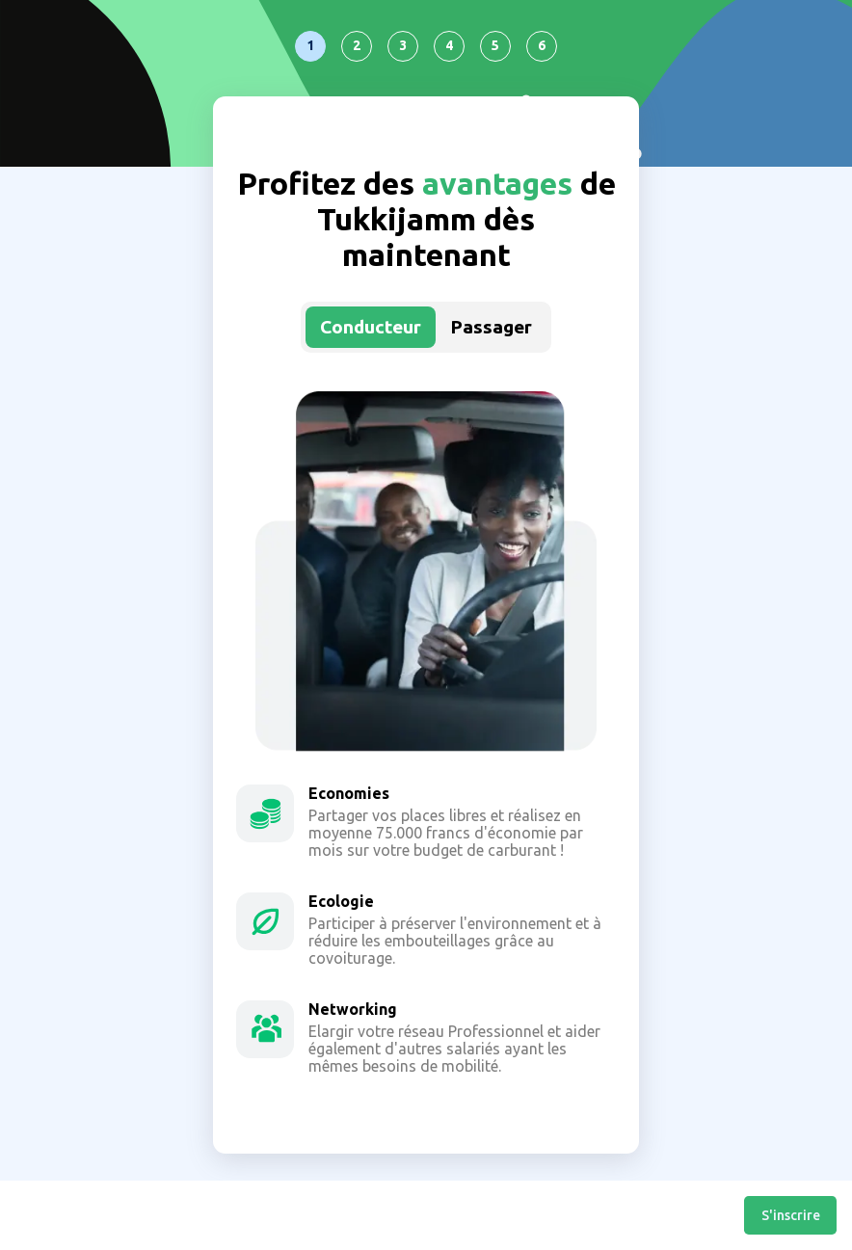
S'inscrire (790, 1215)
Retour (17, 1215)
